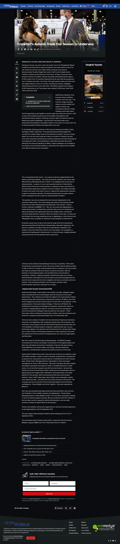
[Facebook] (93, 103)
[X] (111, 541)
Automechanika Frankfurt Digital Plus (60, 462)
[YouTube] (113, 541)
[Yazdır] (17, 99)
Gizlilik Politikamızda (53, 498)
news (65, 465)
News (21, 40)
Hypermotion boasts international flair (38, 106)
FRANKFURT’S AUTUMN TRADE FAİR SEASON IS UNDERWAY (38, 102)
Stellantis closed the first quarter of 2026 (34, 455)
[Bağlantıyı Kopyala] (38, 49)
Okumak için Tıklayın (93, 70)
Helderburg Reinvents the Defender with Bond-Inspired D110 (40, 445)
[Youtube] (93, 111)
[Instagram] (93, 107)
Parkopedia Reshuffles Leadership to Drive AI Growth (48, 438)
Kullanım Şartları (10, 538)
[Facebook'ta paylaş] (18, 49)
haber (42, 465)
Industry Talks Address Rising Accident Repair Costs (38, 452)
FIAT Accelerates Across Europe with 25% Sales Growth (39, 448)
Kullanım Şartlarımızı (34, 498)
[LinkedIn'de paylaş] (31, 49)
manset (48, 465)
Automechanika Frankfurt (39, 462)
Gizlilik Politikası (18, 536)
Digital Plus (26, 465)
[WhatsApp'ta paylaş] (28, 49)
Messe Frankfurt (57, 465)
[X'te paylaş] (22, 49)
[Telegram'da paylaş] (34, 49)
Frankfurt (35, 465)
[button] (30, 538)
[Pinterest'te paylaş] (25, 49)
